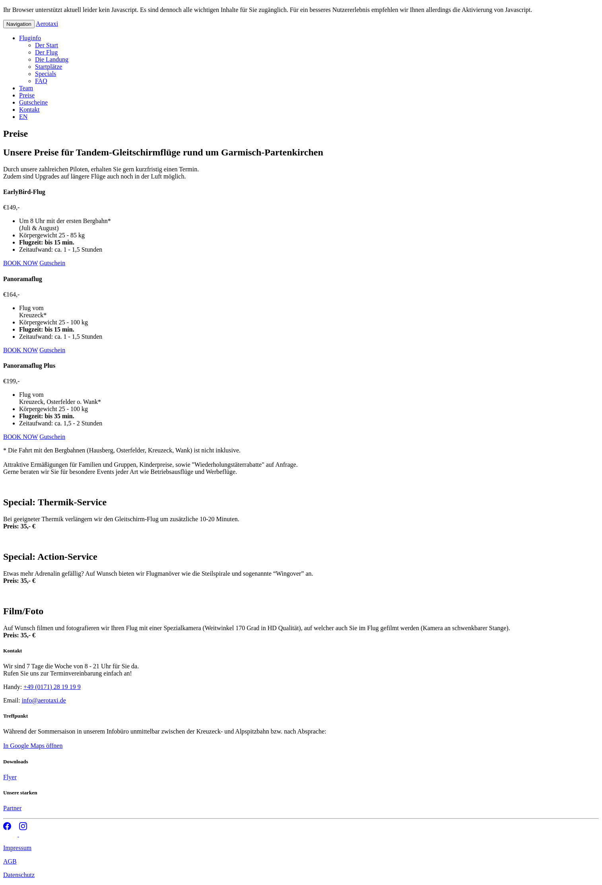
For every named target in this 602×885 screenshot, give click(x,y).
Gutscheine (33, 102)
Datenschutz (19, 874)
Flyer (10, 777)
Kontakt (29, 109)
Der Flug (46, 52)
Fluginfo (30, 38)
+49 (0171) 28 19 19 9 (52, 686)
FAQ (41, 81)
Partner (12, 808)
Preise (27, 95)
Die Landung (51, 59)
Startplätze (48, 66)
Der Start (46, 45)
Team (26, 88)
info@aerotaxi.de (44, 700)
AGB (10, 861)
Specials (45, 73)
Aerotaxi (47, 23)
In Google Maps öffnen (32, 745)
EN (23, 116)
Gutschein (52, 263)
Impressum (17, 847)
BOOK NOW (20, 263)
